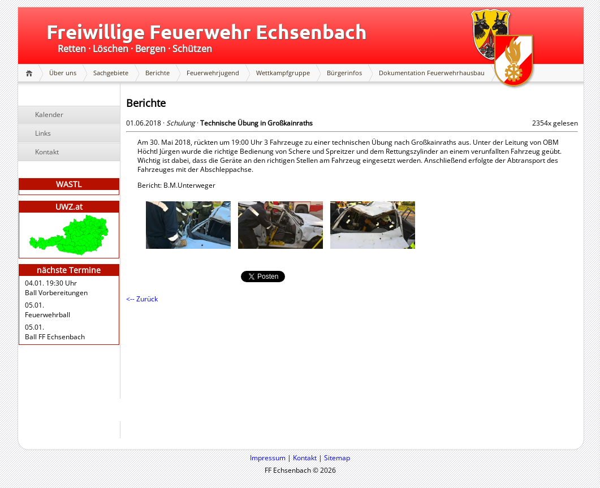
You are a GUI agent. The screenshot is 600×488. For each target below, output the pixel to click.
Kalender (49, 114)
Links (43, 133)
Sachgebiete (110, 72)
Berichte (157, 72)
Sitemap (337, 458)
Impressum (268, 458)
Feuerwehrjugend (213, 72)
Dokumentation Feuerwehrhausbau (432, 72)
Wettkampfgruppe (283, 72)
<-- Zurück (142, 299)
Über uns (62, 72)
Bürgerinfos (344, 72)
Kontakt (47, 152)
